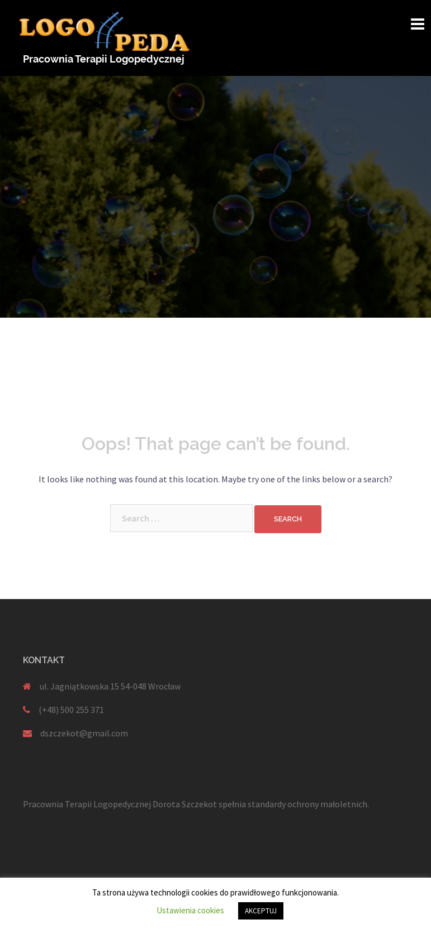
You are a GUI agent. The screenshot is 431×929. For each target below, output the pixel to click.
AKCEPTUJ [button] (261, 911)
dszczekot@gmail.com (84, 733)
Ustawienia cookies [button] (190, 910)
